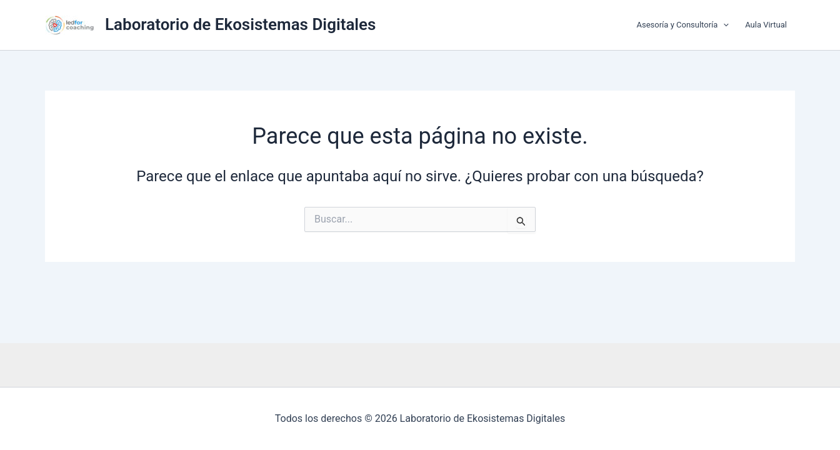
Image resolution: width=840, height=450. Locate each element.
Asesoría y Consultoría (683, 25)
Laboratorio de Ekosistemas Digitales (240, 24)
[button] (723, 25)
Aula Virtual (766, 24)
